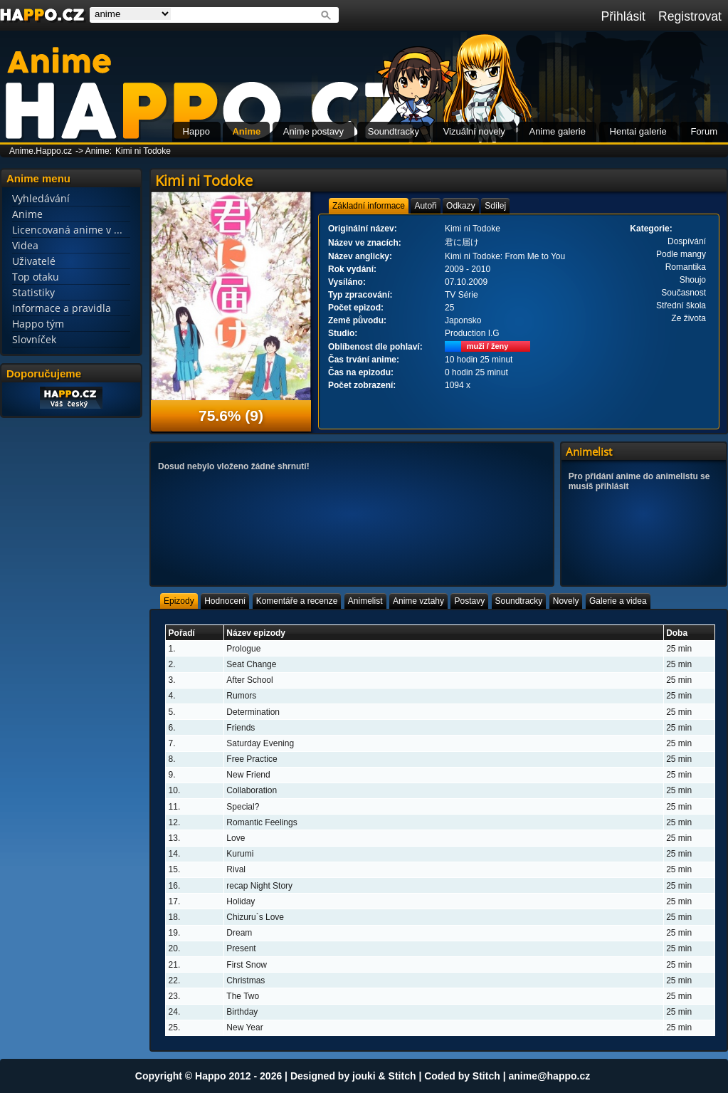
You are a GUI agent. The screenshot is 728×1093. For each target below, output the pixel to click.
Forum (703, 131)
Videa (25, 245)
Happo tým (38, 323)
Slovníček (34, 339)
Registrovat (690, 16)
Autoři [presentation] (425, 206)
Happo (196, 131)
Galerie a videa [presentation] (618, 601)
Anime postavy (313, 131)
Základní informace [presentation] (368, 206)
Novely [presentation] (566, 601)
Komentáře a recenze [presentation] (297, 601)
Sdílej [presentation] (495, 206)
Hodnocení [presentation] (225, 601)
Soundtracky (393, 131)
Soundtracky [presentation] (519, 601)
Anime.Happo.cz (40, 151)
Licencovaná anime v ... (67, 229)
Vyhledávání (41, 198)
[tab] (368, 206)
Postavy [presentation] (469, 601)
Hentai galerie (638, 131)
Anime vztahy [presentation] (418, 601)
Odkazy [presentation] (460, 206)
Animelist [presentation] (365, 601)
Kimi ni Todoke (143, 151)
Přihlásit (623, 16)
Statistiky (33, 292)
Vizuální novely (474, 131)
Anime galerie (557, 131)
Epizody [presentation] (179, 601)
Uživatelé (34, 261)
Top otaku (35, 276)
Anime (246, 131)
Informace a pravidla (61, 308)
